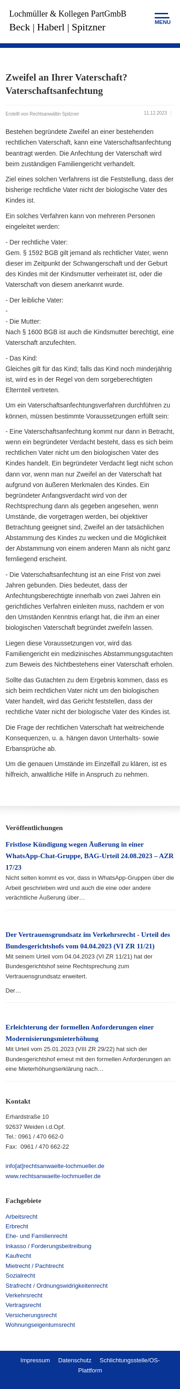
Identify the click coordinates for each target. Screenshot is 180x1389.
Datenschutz (74, 1360)
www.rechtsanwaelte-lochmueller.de (53, 1176)
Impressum (35, 1360)
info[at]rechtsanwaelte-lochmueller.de (55, 1165)
